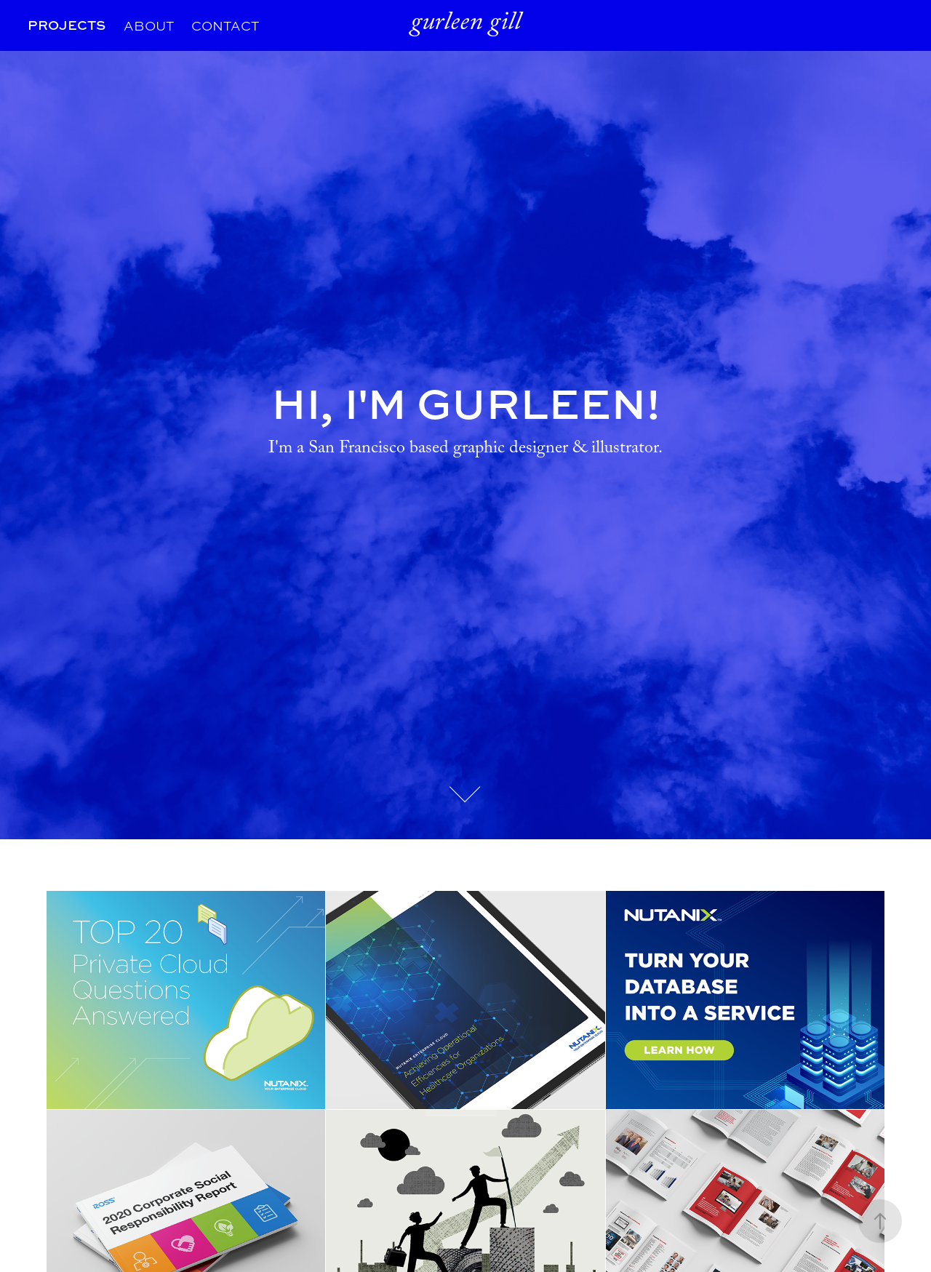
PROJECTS (66, 25)
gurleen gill (465, 25)
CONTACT (225, 25)
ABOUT (149, 25)
